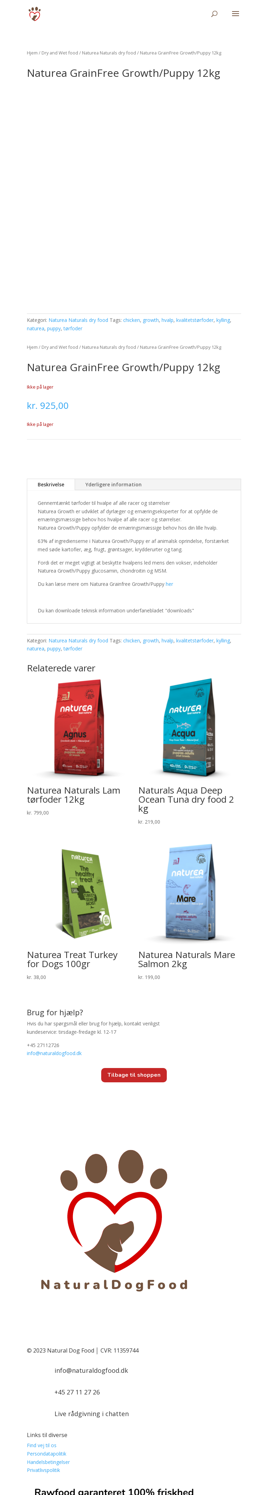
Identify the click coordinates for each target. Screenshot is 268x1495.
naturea (35, 274)
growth (151, 266)
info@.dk (54, 999)
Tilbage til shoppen (134, 1021)
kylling (223, 266)
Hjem (32, 53)
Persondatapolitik (46, 1400)
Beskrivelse (51, 430)
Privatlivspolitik (43, 1416)
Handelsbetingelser (48, 1408)
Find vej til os (42, 1391)
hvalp (167, 266)
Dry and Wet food (60, 53)
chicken (131, 266)
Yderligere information (113, 430)
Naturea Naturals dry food (109, 53)
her (169, 530)
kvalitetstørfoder (195, 266)
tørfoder (73, 274)
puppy (54, 274)
